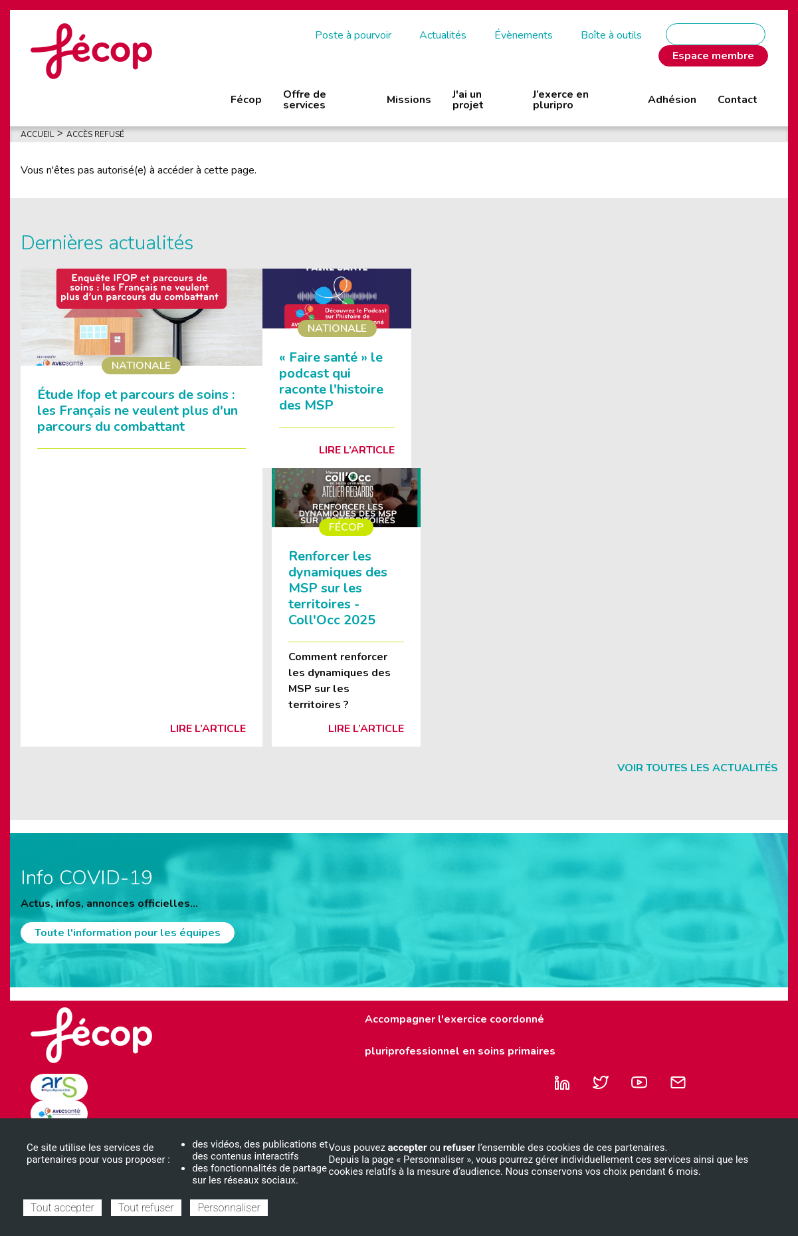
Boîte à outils (611, 35)
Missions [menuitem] (409, 99)
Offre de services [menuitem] (304, 99)
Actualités (442, 35)
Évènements (523, 35)
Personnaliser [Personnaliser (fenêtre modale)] (228, 1207)
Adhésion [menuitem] (672, 99)
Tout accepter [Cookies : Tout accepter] (62, 1207)
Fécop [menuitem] (246, 99)
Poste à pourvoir (353, 35)
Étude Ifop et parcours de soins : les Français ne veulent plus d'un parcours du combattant (137, 410)
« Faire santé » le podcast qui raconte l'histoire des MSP (331, 381)
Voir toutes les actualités (697, 768)
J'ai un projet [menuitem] (468, 99)
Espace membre (713, 56)
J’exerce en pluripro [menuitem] (561, 99)
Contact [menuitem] (737, 99)
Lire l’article (208, 728)
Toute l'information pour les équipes (128, 933)
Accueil (37, 134)
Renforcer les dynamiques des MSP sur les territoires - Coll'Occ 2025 (337, 588)
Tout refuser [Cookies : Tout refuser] (146, 1207)
